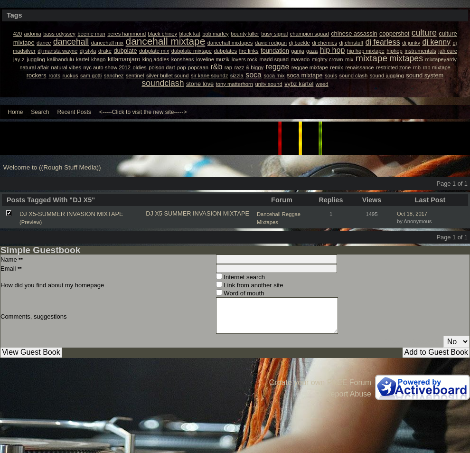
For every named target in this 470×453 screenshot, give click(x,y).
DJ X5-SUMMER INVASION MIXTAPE (71, 213)
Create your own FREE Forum (320, 382)
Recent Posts (74, 112)
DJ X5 (154, 213)
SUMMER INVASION (193, 213)
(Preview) (30, 222)
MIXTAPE (236, 213)
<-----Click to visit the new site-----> (143, 112)
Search (40, 112)
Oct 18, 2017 (412, 214)
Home (15, 112)
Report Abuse (348, 394)
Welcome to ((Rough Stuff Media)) (52, 167)
